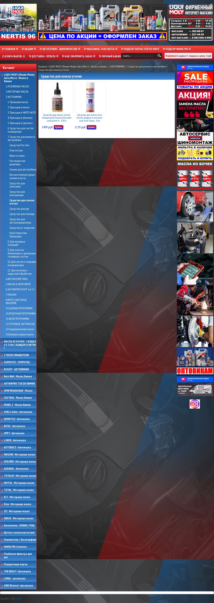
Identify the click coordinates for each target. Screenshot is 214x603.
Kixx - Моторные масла (17, 504)
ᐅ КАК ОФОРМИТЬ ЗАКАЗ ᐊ (78, 56)
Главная (42, 66)
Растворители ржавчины (17, 162)
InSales (19, 598)
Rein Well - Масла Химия (18, 376)
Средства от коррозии (21, 228)
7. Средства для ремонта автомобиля (21, 138)
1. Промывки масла (18, 102)
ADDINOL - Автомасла (16, 468)
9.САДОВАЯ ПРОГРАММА (19, 308)
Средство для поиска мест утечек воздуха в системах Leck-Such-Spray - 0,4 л (89, 117)
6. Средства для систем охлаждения (20, 130)
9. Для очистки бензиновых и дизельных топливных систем (22, 253)
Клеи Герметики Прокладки (18, 234)
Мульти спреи (17, 155)
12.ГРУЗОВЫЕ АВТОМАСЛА (20, 324)
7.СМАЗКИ (11, 294)
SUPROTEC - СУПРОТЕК (17, 362)
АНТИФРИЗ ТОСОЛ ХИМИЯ (19, 383)
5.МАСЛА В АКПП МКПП (18, 284)
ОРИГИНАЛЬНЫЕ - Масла (18, 390)
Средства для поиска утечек (21, 202)
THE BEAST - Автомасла (17, 571)
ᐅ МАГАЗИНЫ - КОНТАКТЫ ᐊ (100, 49)
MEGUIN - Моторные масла (19, 454)
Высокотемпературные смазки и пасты (22, 176)
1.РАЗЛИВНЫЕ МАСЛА (17, 86)
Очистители (16, 150)
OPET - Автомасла (14, 433)
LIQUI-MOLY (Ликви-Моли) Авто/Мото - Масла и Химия (19, 78)
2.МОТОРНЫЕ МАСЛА (17, 91)
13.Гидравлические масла (20, 329)
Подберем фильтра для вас (18, 555)
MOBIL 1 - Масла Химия (17, 405)
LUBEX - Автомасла (15, 440)
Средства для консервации (17, 193)
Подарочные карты (15, 564)
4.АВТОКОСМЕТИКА (17, 279)
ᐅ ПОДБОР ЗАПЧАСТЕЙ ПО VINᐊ (140, 49)
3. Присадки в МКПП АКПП (22, 112)
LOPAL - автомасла (14, 578)
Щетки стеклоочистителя (19, 532)
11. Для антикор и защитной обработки (19, 272)
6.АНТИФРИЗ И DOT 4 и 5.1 (20, 289)
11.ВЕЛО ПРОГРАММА (17, 318)
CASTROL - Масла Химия (18, 397)
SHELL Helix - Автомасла (18, 412)
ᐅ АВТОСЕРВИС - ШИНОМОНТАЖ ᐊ (60, 49)
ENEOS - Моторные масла (18, 518)
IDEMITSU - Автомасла (17, 419)
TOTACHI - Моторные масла (20, 476)
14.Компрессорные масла (19, 334)
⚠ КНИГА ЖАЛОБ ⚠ (13, 56)
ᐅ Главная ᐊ (10, 49)
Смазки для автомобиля (22, 169)
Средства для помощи (21, 214)
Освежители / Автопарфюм (20, 539)
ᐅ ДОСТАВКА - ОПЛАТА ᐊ (43, 56)
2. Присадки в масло (19, 107)
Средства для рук (19, 208)
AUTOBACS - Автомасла (17, 447)
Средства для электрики (17, 185)
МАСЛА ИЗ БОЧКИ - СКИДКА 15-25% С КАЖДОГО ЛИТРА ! (20, 345)
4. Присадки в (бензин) (20, 118)
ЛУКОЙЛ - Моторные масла (20, 461)
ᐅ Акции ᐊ (29, 49)
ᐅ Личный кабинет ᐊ (113, 56)
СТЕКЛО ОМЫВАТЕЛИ (16, 355)
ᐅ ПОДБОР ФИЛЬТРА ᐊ (177, 49)
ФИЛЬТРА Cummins (15, 546)
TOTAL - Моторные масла (19, 490)
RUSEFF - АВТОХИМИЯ (16, 369)
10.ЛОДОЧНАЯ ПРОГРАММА (21, 313)
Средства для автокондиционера (20, 221)
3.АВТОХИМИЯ (13, 97)
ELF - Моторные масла (17, 497)
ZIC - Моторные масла (17, 511)
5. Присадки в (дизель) (20, 123)
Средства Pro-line (19, 145)
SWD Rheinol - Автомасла (18, 585)
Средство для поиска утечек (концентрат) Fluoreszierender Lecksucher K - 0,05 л (56, 117)
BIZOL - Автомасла (14, 426)
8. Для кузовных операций (16, 243)
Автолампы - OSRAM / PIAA (19, 525)
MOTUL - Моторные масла (19, 483)
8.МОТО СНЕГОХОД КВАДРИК (16, 301)
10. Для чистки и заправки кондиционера (22, 263)
